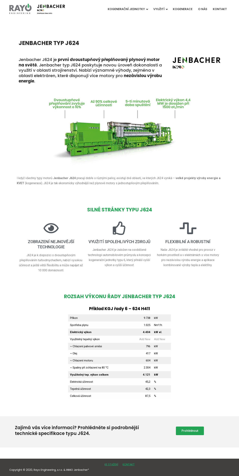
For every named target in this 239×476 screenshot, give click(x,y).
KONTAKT (220, 9)
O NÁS (202, 9)
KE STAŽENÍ (111, 464)
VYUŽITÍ (158, 9)
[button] (190, 431)
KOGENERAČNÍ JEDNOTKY (126, 9)
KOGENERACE (183, 9)
